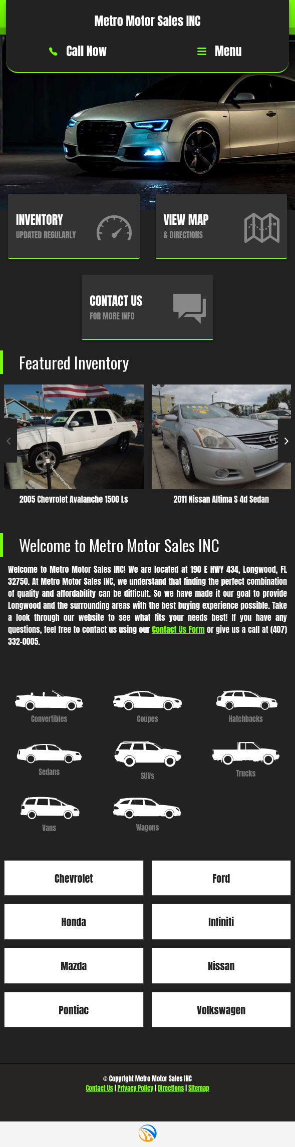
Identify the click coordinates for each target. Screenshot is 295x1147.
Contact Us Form (178, 629)
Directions (171, 1088)
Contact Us (99, 1088)
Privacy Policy (136, 1088)
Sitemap (198, 1088)
